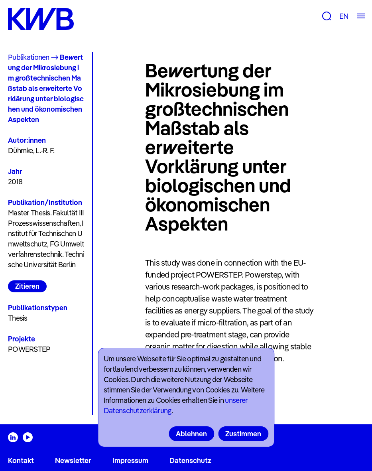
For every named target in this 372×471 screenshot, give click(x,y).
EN (343, 16)
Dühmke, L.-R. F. (31, 150)
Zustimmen (243, 433)
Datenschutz (190, 460)
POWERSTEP (29, 349)
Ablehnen (191, 433)
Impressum (130, 460)
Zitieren (27, 286)
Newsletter (73, 460)
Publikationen (28, 57)
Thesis (18, 318)
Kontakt (21, 460)
